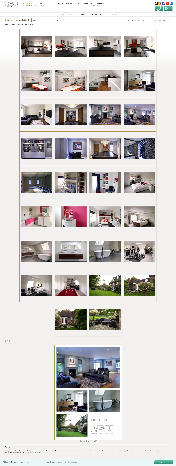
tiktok (156, 3)
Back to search (161, 20)
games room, (120, 451)
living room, (158, 451)
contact (101, 3)
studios (112, 14)
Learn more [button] (72, 462)
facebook (163, 3)
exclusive (96, 14)
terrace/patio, (30, 453)
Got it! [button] (163, 462)
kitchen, (141, 451)
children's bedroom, (39, 451)
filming (35, 5)
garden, (127, 451)
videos (84, 3)
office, (7, 453)
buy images (40, 3)
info (7, 24)
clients (69, 3)
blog (77, 3)
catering (41, 5)
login (93, 5)
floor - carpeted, (75, 451)
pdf (13, 24)
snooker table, (20, 453)
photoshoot (28, 5)
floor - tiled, (101, 451)
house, (136, 451)
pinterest (167, 3)
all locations (66, 14)
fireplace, (67, 451)
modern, (165, 451)
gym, (132, 451)
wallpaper (38, 453)
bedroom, (28, 451)
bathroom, (21, 451)
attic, (16, 451)
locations (28, 3)
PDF (7, 341)
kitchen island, (149, 451)
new (82, 14)
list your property (56, 3)
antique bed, (9, 451)
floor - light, (93, 451)
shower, (12, 453)
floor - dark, (85, 451)
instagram (159, 3)
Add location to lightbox (140, 20)
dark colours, (50, 451)
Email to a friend (25, 24)
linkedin (171, 3)
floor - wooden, (110, 451)
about (92, 3)
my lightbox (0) (101, 5)
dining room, (59, 451)
